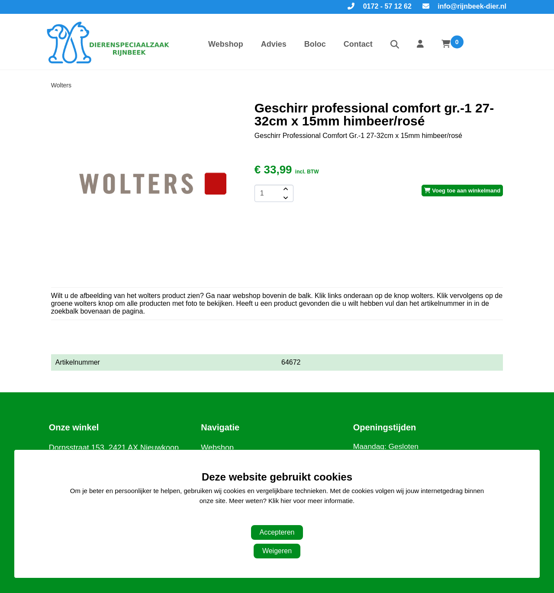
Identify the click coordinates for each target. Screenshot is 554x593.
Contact (358, 44)
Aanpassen (272, 518)
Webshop (225, 44)
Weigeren (277, 551)
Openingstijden (384, 427)
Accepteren (277, 532)
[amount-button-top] (284, 189)
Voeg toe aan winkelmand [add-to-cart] (462, 190)
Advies (274, 44)
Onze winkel (74, 427)
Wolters (61, 85)
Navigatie (220, 427)
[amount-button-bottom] (284, 197)
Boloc (315, 44)
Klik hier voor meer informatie (310, 500)
